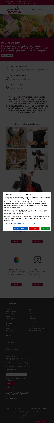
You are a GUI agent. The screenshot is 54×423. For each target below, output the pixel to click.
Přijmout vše (45, 228)
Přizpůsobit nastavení (20, 228)
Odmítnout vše (34, 228)
